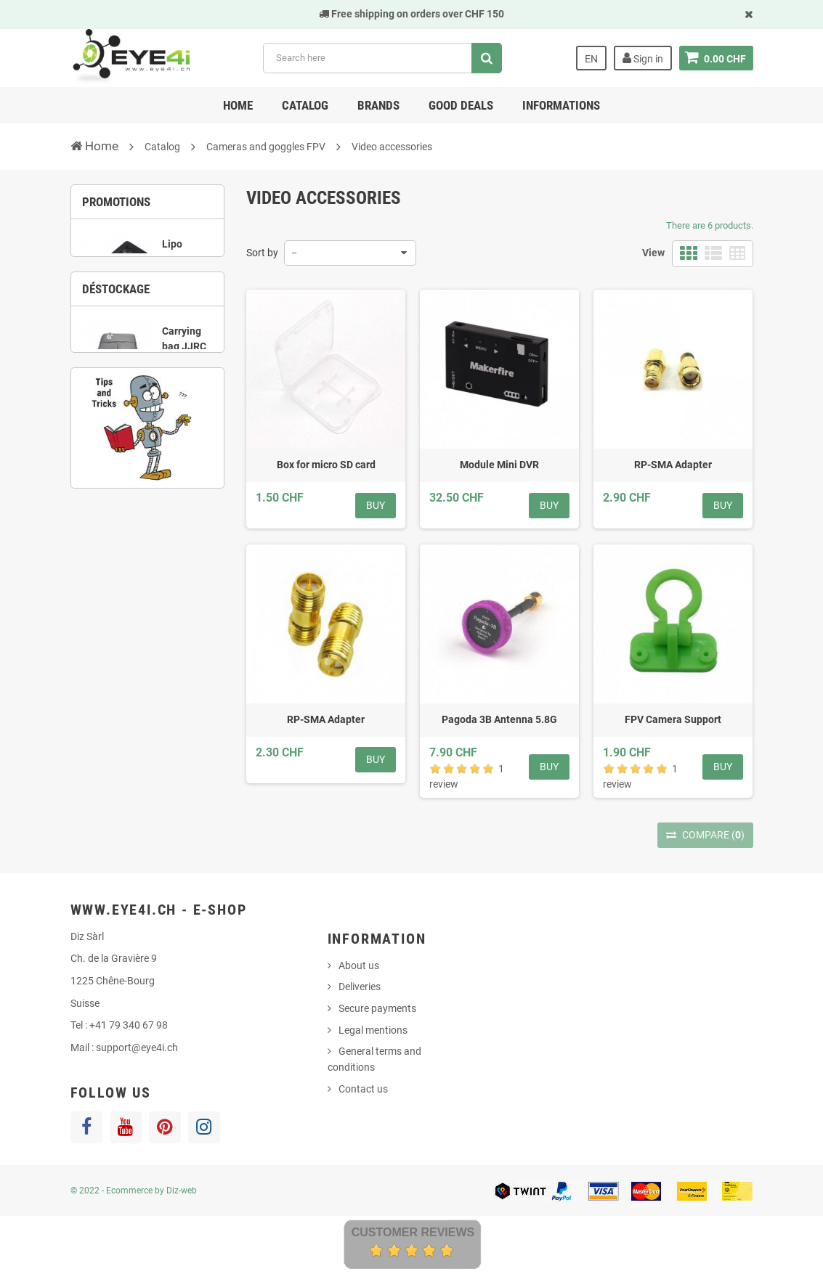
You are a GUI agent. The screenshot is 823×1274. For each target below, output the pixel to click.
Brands (378, 105)
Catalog (305, 105)
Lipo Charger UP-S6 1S (184, 267)
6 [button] (202, 526)
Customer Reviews (413, 1232)
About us (358, 965)
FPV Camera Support (673, 719)
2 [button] (136, 328)
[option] (148, 272)
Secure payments (377, 1008)
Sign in (643, 58)
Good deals (461, 105)
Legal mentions (373, 1030)
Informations (561, 105)
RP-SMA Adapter (673, 464)
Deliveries (359, 986)
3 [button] (158, 328)
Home (238, 105)
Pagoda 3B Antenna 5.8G (499, 719)
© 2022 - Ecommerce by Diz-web (133, 1190)
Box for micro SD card (326, 464)
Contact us (363, 1089)
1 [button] (115, 328)
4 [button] (180, 328)
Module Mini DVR (499, 464)
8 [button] (158, 544)
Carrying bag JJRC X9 (184, 452)
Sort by (262, 252)
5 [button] (180, 526)
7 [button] (136, 544)
